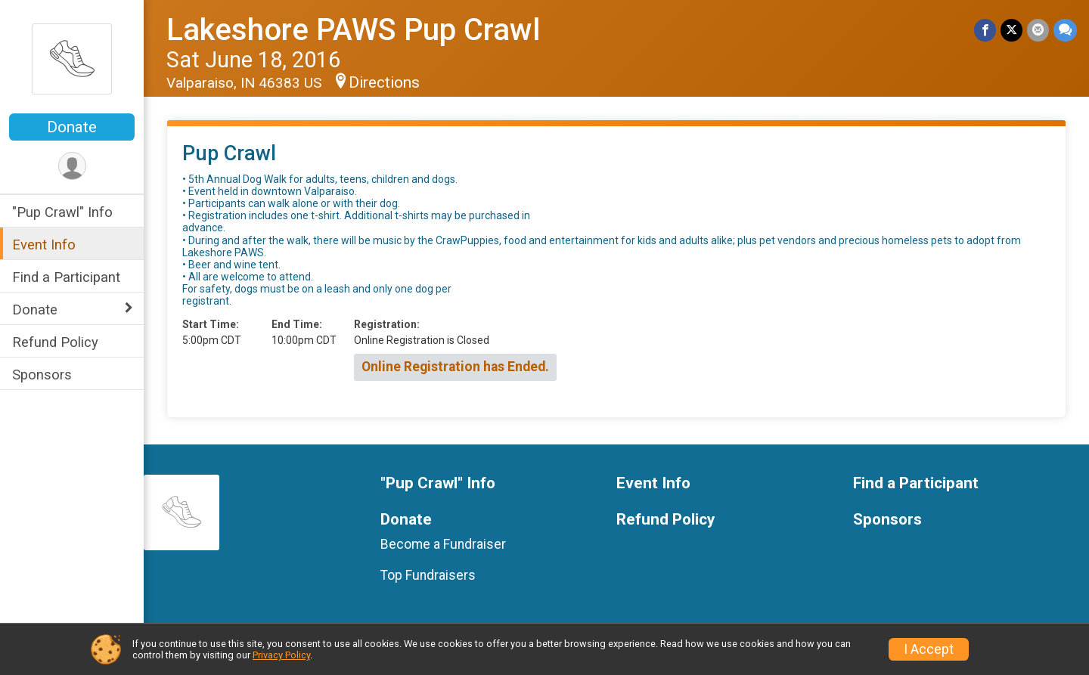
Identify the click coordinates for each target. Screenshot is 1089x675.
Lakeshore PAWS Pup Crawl (353, 30)
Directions (384, 82)
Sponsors (42, 374)
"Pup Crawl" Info (62, 212)
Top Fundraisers (428, 575)
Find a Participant (66, 277)
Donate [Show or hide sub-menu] (34, 309)
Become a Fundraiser (443, 544)
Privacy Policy (281, 655)
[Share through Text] (1065, 30)
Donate (72, 127)
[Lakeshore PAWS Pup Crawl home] (72, 58)
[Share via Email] (1038, 30)
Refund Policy (55, 342)
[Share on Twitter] (1011, 30)
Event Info (44, 244)
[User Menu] (72, 166)
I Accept (929, 649)
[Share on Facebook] (985, 30)
